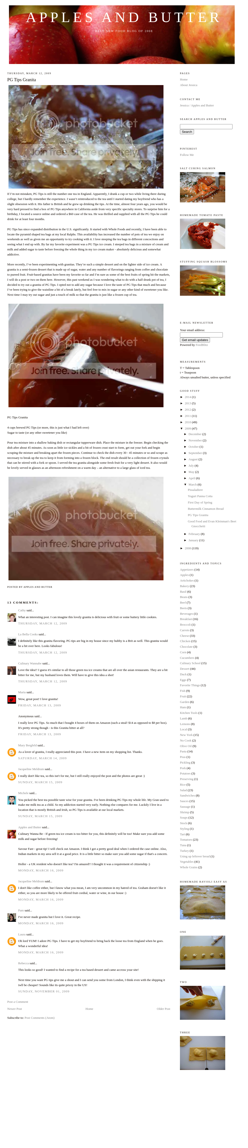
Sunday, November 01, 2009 (44, 991)
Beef (183, 602)
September (196, 453)
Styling (184, 828)
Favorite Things (190, 685)
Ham (183, 707)
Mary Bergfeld (27, 745)
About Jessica (188, 85)
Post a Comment (17, 1002)
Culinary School (190, 663)
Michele (23, 793)
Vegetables (187, 861)
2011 (188, 416)
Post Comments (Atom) (40, 1018)
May (192, 472)
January (194, 540)
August (194, 459)
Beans (184, 597)
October (194, 446)
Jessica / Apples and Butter (197, 105)
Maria (22, 692)
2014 (188, 397)
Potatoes (185, 773)
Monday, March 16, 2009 (40, 870)
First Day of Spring (200, 502)
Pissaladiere (195, 490)
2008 (188, 548)
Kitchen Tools (189, 713)
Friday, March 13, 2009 (39, 705)
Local (183, 729)
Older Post (163, 1009)
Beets (183, 608)
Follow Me (187, 155)
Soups (184, 817)
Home (89, 1009)
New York (186, 735)
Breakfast (186, 619)
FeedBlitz (202, 345)
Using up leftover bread (195, 856)
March (193, 484)
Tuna (183, 845)
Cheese (184, 636)
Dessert (184, 668)
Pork (183, 768)
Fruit (183, 696)
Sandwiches (187, 795)
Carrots (184, 630)
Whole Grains (189, 867)
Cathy (22, 610)
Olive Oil (186, 746)
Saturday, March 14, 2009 (42, 758)
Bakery (184, 586)
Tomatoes (186, 839)
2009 (188, 428)
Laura (21, 934)
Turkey (184, 851)
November (196, 440)
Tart (182, 834)
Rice (183, 784)
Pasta (183, 751)
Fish (182, 691)
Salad (183, 790)
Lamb (183, 718)
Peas (183, 757)
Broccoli (185, 624)
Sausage (185, 806)
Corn (183, 652)
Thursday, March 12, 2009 (42, 623)
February (195, 534)
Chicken (185, 641)
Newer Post (14, 1009)
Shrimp (184, 812)
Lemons (185, 724)
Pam (21, 910)
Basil (183, 591)
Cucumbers (187, 658)
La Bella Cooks (28, 634)
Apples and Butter (124, 17)
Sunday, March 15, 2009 (40, 782)
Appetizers (187, 569)
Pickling (185, 762)
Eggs (183, 680)
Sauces (184, 801)
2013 (188, 403)
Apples (184, 575)
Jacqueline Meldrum (31, 769)
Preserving (187, 779)
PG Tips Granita (21, 79)
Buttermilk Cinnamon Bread (206, 508)
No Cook (185, 740)
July (192, 465)
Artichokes (187, 580)
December (195, 434)
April (192, 478)
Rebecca (23, 963)
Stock (183, 823)
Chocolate (186, 646)
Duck (183, 674)
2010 (188, 422)
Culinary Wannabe (30, 663)
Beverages (186, 613)
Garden (184, 702)
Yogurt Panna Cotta (200, 496)
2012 (188, 409)
